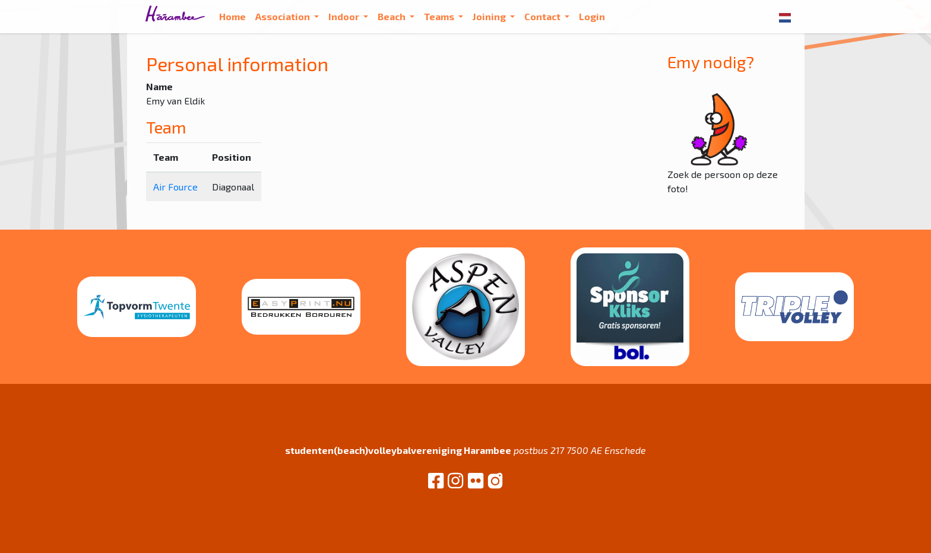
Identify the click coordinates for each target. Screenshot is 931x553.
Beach (392, 16)
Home (232, 16)
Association (283, 16)
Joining (490, 16)
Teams (440, 16)
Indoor (344, 16)
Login (592, 16)
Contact (543, 16)
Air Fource (175, 186)
